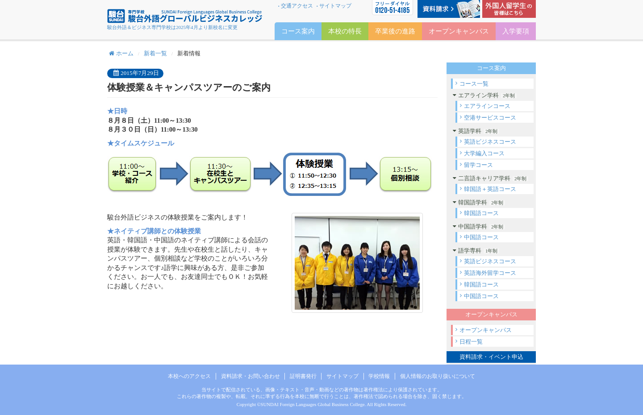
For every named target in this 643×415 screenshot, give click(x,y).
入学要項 (515, 31)
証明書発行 (303, 376)
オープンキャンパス (485, 330)
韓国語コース (481, 213)
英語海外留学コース (490, 273)
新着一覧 (155, 53)
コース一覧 (474, 83)
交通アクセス (297, 6)
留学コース (478, 165)
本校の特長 (345, 31)
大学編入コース (484, 153)
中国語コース (481, 237)
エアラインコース (487, 106)
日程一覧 (471, 341)
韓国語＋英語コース (490, 189)
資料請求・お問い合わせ (250, 376)
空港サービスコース (490, 117)
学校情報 (379, 376)
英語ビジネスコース (490, 141)
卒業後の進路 (395, 31)
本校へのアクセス (189, 376)
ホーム (121, 53)
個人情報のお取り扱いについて (437, 376)
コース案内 (298, 31)
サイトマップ (335, 6)
